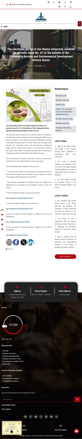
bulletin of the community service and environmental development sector (64, 111)
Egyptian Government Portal (11, 359)
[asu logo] (41, 16)
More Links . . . (7, 364)
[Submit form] (77, 399)
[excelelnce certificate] (12, 428)
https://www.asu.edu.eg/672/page (17, 235)
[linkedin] (71, 2)
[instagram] (65, 2)
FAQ (60, 426)
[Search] (79, 23)
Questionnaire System (8, 405)
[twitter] (54, 2)
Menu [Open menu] (4, 27)
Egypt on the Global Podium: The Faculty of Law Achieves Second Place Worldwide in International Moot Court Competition (65, 151)
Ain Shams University (62, 100)
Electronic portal (61, 96)
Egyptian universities (9, 354)
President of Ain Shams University (63, 129)
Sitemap (5, 351)
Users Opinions (6, 409)
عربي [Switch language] (70, 7)
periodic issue (60, 105)
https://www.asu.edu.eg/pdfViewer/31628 (19, 198)
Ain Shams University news (64, 119)
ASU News (38, 66)
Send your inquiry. (65, 295)
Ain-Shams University (62, 123)
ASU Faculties (7, 376)
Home (30, 66)
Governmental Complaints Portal (12, 361)
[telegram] (59, 6)
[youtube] (59, 2)
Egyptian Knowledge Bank (10, 356)
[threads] (65, 6)
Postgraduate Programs (10, 381)
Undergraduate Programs (10, 378)
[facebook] (48, 2)
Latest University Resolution (65, 257)
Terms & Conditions (61, 430)
